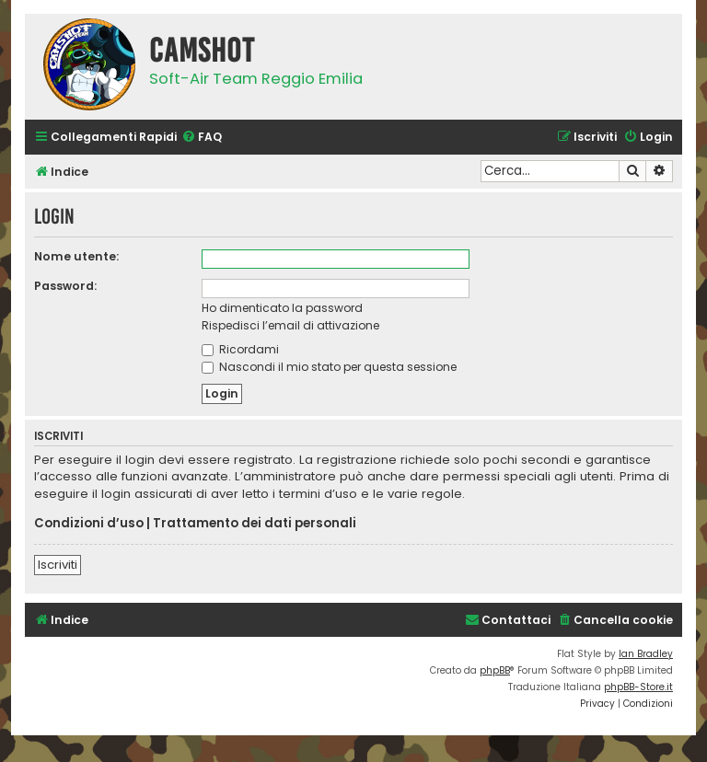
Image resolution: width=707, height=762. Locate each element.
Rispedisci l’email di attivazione (290, 325)
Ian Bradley (646, 654)
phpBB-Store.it (638, 687)
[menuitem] (201, 137)
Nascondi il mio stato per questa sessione (329, 367)
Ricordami (240, 349)
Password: (65, 286)
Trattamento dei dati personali (254, 523)
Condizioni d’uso (89, 523)
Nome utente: (76, 256)
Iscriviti (57, 564)
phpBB (495, 670)
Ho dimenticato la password (282, 308)
